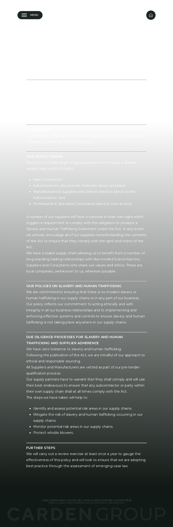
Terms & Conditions (60, 503)
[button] (30, 15)
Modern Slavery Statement (90, 503)
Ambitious (118, 503)
